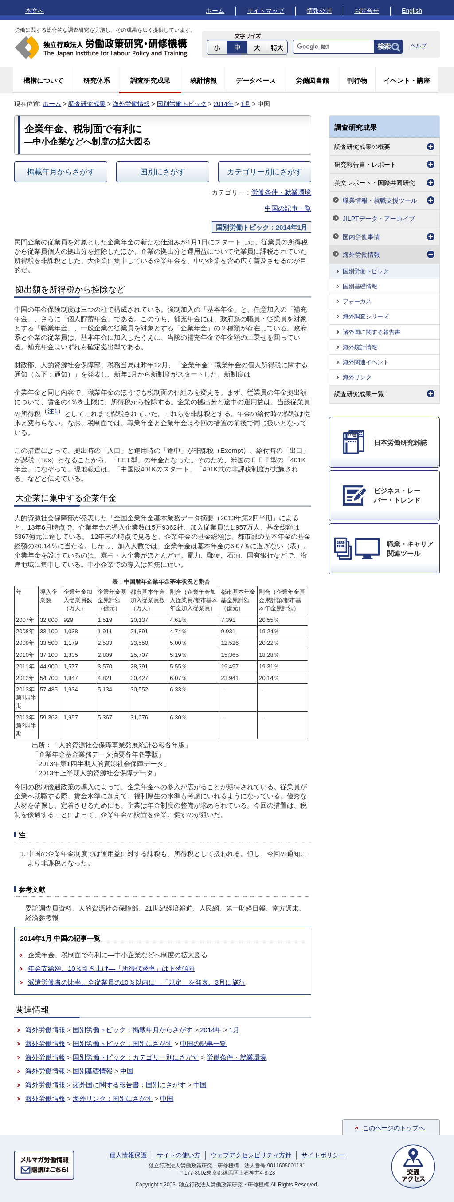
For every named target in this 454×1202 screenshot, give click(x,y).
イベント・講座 (407, 80)
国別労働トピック (182, 103)
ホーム (215, 10)
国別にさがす (162, 172)
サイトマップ (265, 10)
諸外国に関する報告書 (371, 332)
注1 (52, 411)
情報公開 (319, 10)
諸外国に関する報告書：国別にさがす (129, 1084)
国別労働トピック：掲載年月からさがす (132, 1029)
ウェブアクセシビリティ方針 (251, 1155)
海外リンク (357, 377)
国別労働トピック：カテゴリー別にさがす (136, 1057)
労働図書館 (312, 80)
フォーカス (357, 301)
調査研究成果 (150, 80)
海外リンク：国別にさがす (113, 1098)
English (412, 10)
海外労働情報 (131, 103)
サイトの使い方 (178, 1155)
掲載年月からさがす (61, 172)
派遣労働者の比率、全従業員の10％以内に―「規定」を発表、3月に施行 (136, 982)
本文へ (34, 10)
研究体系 (96, 80)
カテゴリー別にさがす (264, 172)
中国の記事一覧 (288, 208)
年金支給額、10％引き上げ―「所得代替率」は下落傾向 (111, 968)
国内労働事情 (361, 236)
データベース (256, 80)
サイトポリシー (323, 1155)
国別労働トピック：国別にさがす (122, 1043)
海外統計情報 (360, 347)
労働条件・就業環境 (281, 192)
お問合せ (366, 10)
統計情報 (203, 80)
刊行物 (357, 80)
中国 (126, 1071)
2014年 (224, 103)
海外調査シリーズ (366, 316)
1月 (245, 103)
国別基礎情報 (93, 1071)
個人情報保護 (128, 1155)
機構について (43, 80)
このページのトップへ (394, 1127)
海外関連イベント (366, 362)
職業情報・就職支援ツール (380, 200)
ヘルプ (419, 46)
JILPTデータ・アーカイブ (379, 218)
